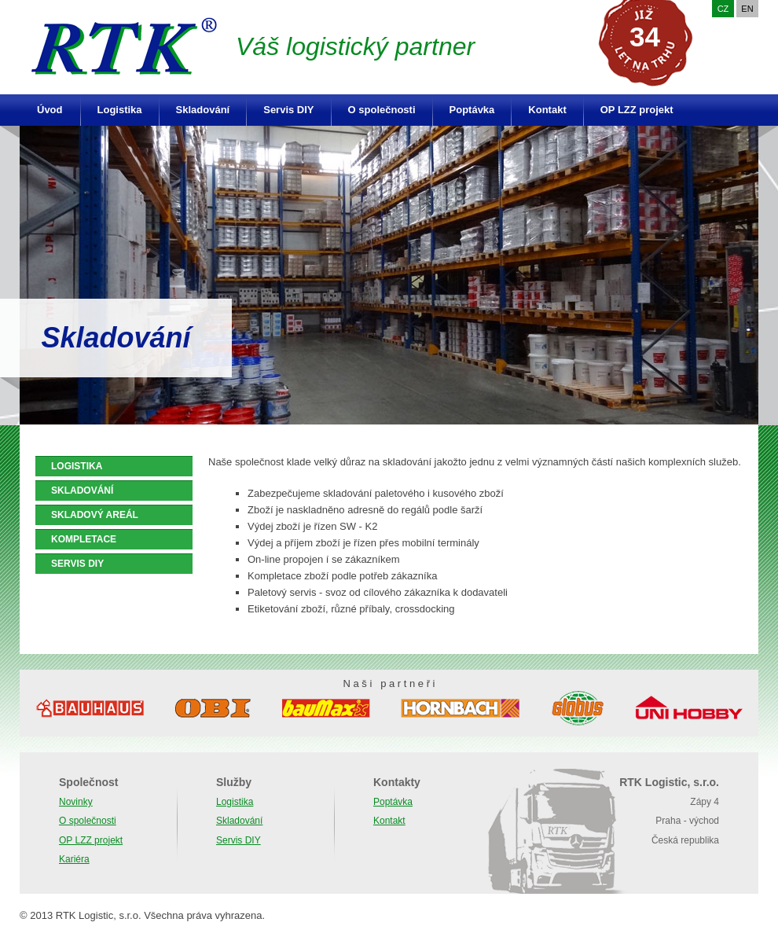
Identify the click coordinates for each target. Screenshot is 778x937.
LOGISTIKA (76, 466)
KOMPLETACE (83, 539)
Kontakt (547, 110)
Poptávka (472, 110)
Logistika (119, 110)
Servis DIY (288, 110)
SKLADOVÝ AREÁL (94, 514)
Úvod (50, 110)
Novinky (76, 801)
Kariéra (74, 859)
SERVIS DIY (77, 563)
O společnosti (382, 110)
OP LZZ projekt (636, 110)
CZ (723, 8)
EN (747, 8)
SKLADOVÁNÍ (82, 490)
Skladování (203, 110)
